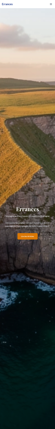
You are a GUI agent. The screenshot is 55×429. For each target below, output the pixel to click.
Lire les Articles (27, 236)
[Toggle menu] (51, 4)
